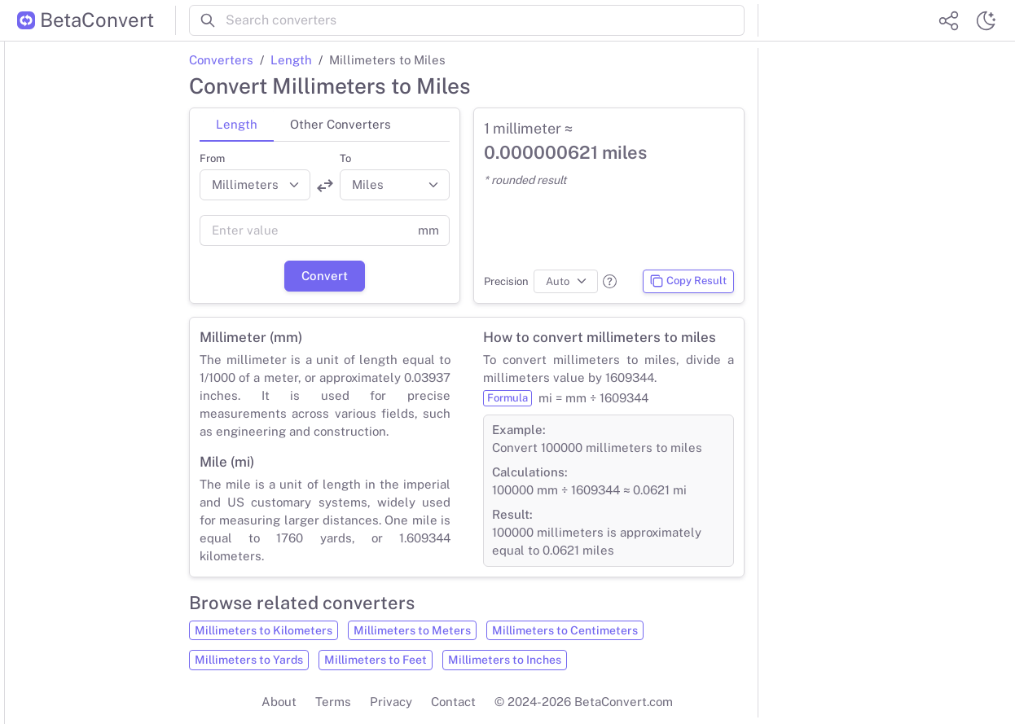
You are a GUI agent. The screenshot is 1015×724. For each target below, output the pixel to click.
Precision (506, 281)
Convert (324, 276)
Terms (333, 702)
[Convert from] (255, 184)
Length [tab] (236, 124)
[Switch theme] (985, 20)
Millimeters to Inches (504, 659)
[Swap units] (325, 186)
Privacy (391, 702)
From (212, 158)
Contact (453, 702)
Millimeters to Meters (412, 630)
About (279, 702)
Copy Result (688, 281)
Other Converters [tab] (340, 124)
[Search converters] (485, 20)
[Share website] (948, 20)
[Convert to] (395, 184)
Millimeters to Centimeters (565, 630)
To (345, 158)
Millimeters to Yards (249, 659)
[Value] (304, 230)
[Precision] (566, 282)
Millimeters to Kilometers (263, 630)
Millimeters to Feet (375, 659)
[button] (610, 281)
